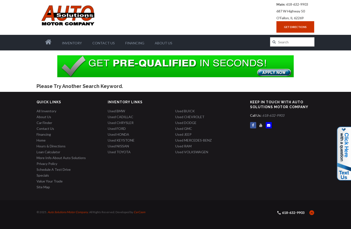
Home (41, 140)
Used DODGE (185, 123)
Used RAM (183, 146)
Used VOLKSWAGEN (191, 152)
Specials (43, 175)
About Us (163, 43)
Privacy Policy (47, 164)
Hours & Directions (51, 146)
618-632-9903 (297, 4)
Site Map (43, 187)
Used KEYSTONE (121, 140)
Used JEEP (183, 134)
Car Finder (44, 123)
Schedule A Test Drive (54, 169)
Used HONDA (118, 134)
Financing (134, 43)
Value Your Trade (50, 181)
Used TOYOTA (119, 152)
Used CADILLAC (120, 117)
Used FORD (117, 128)
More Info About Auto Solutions (61, 158)
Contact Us (103, 43)
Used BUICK (185, 111)
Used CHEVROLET (190, 117)
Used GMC (183, 128)
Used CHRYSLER (121, 123)
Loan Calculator (48, 152)
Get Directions (295, 27)
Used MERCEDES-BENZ (193, 140)
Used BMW (116, 111)
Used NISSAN (118, 146)
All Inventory (46, 111)
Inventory (72, 43)
